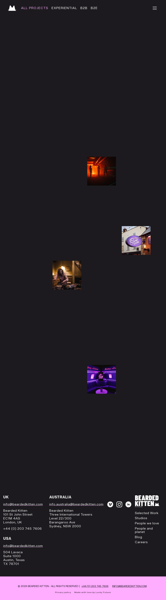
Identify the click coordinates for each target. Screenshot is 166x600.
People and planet (144, 530)
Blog (138, 537)
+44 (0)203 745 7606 (94, 586)
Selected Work (147, 513)
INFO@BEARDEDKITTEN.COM (129, 586)
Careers (141, 542)
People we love (147, 523)
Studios (141, 518)
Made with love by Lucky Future (92, 592)
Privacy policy (63, 592)
